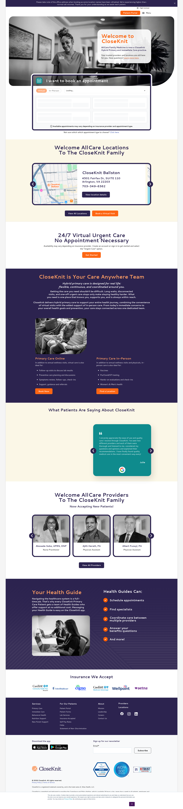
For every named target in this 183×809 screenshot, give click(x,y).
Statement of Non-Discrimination (73, 728)
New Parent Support (40, 721)
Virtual (41, 90)
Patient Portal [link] (130, 12)
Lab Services (65, 715)
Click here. (114, 132)
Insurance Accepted (67, 718)
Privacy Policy (68, 799)
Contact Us (102, 718)
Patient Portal (65, 708)
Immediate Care (38, 711)
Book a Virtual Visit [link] (105, 213)
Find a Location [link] (107, 391)
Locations (123, 707)
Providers (123, 703)
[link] (44, 11)
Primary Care (37, 708)
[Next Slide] (150, 184)
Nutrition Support (39, 718)
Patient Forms (65, 711)
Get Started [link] (92, 254)
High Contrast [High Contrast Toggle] (143, 8)
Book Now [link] (44, 391)
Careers (101, 715)
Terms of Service (49, 782)
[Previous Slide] (33, 184)
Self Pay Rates (65, 721)
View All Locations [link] (77, 213)
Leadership (102, 711)
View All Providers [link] (91, 565)
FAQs (62, 725)
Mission (101, 708)
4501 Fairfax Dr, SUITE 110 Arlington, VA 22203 (106, 179)
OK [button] (132, 804)
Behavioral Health (39, 715)
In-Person (54, 90)
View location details (100, 194)
